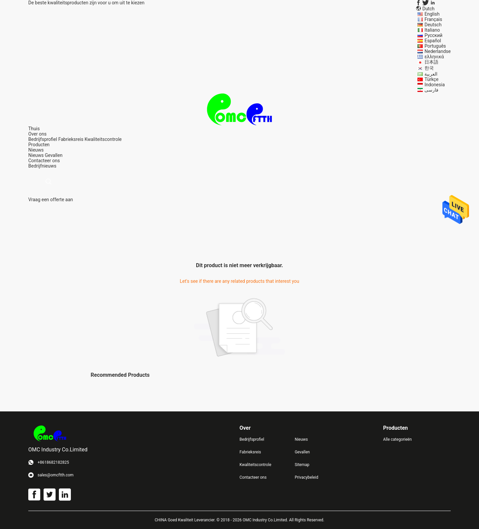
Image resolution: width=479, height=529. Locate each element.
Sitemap (302, 464)
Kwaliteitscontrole (103, 139)
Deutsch (432, 24)
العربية (430, 74)
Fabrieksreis (70, 139)
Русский (433, 35)
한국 (429, 68)
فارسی (431, 90)
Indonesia (434, 84)
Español (432, 40)
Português (435, 46)
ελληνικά (434, 56)
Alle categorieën (397, 439)
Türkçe (431, 79)
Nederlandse (437, 51)
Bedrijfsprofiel (42, 139)
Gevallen (54, 155)
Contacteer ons (253, 477)
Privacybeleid (306, 477)
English (431, 14)
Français (433, 19)
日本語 (431, 62)
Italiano (432, 30)
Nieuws (36, 155)
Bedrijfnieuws (42, 166)
